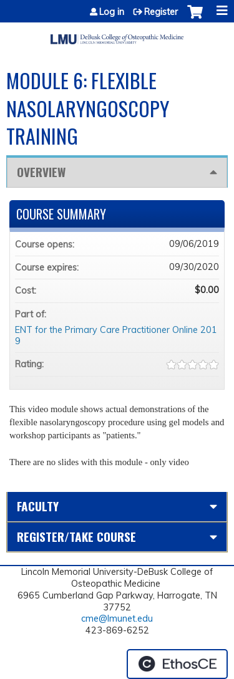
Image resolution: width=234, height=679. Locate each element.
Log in (111, 11)
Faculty (38, 506)
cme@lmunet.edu (117, 618)
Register (161, 11)
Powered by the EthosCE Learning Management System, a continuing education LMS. (177, 664)
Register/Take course (76, 536)
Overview (41, 172)
